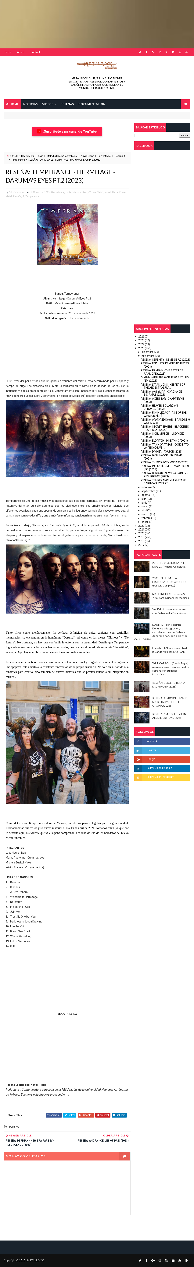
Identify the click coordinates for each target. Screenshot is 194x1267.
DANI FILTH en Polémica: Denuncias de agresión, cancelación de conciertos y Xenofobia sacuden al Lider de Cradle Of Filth (161, 632)
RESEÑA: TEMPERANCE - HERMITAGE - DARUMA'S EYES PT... (164, 482)
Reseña (119, 156)
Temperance (18, 159)
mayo (145, 506)
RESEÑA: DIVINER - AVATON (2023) (161, 451)
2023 (15, 156)
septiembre (148, 491)
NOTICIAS (30, 104)
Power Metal (104, 156)
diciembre (147, 351)
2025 (141, 340)
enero (145, 521)
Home (7, 52)
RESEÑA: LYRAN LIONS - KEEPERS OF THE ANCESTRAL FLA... (163, 386)
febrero (146, 518)
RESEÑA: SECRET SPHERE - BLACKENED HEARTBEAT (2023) (165, 428)
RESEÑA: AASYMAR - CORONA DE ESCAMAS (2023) (161, 393)
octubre (146, 487)
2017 (141, 544)
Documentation (92, 104)
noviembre (148, 355)
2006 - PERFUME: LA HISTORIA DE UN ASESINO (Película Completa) (169, 581)
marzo (145, 514)
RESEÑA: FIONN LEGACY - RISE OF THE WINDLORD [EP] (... (164, 414)
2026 (141, 336)
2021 (141, 529)
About (20, 52)
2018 (141, 541)
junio (144, 502)
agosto (146, 494)
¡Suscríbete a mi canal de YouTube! (67, 131)
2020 (141, 533)
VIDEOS (47, 104)
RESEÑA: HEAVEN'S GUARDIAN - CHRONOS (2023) (160, 407)
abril (144, 510)
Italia (40, 156)
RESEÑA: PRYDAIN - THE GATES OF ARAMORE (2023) (162, 372)
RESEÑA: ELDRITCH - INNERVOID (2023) (164, 440)
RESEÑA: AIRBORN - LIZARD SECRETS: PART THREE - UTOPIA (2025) (169, 701)
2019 (141, 537)
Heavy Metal (27, 156)
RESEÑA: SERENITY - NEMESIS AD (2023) (165, 359)
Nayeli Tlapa (87, 156)
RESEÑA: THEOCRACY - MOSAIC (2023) (164, 462)
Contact (35, 52)
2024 (141, 344)
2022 (141, 525)
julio (144, 498)
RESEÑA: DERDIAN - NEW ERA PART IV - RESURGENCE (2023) (164, 475)
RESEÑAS (67, 104)
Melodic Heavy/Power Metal (62, 156)
